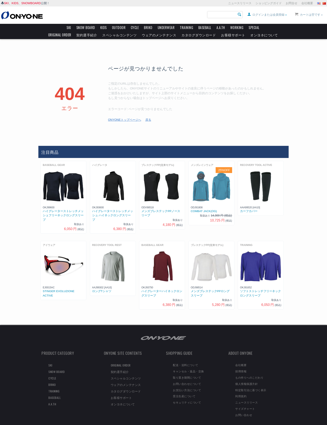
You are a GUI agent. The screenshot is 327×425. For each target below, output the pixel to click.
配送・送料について (185, 358)
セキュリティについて (187, 395)
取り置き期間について (187, 370)
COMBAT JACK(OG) (204, 204)
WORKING (237, 27)
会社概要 (307, 3)
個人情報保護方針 (246, 376)
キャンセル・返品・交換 (188, 364)
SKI (6, 3)
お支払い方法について (187, 383)
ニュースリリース (240, 3)
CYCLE (135, 27)
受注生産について (184, 389)
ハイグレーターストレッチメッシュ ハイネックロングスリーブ (112, 208)
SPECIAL (254, 27)
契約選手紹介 (86, 34)
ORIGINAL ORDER (59, 34)
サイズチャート (245, 401)
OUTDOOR (119, 27)
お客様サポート (233, 34)
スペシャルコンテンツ (119, 34)
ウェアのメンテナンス (159, 34)
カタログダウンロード (198, 34)
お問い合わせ (243, 408)
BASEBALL (204, 27)
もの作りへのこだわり (249, 370)
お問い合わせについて (187, 376)
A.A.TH (220, 27)
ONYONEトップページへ (124, 112)
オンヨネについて (264, 34)
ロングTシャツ (101, 284)
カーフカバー (249, 204)
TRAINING (186, 27)
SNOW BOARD (85, 27)
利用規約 (241, 389)
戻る (148, 112)
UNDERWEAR (166, 27)
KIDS (15, 3)
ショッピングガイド (268, 3)
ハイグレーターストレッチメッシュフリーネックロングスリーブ (63, 208)
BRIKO (148, 27)
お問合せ (291, 3)
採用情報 (241, 364)
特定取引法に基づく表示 (250, 383)
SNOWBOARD (31, 3)
